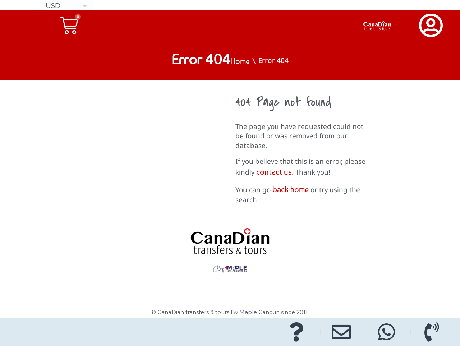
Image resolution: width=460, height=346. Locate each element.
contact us (274, 171)
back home (290, 189)
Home (240, 61)
